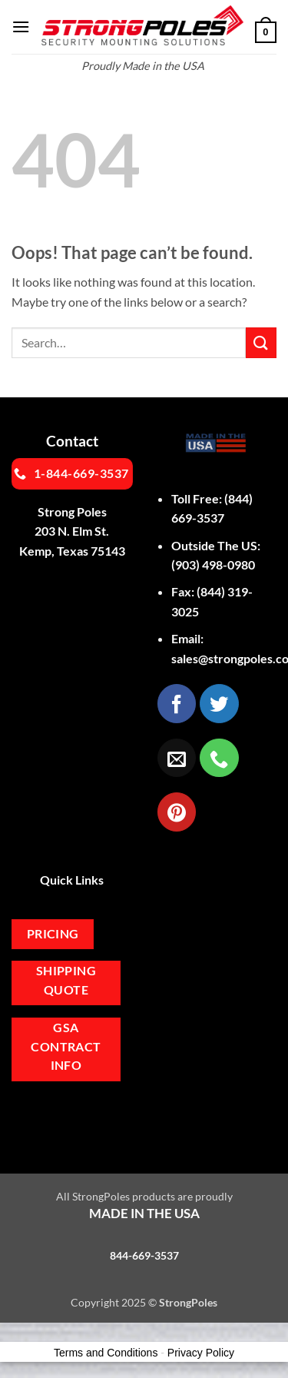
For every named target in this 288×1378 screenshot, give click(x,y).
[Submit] (261, 342)
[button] (21, 26)
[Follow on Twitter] (219, 703)
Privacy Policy (200, 1352)
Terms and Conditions (105, 1352)
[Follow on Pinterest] (176, 811)
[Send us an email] (176, 758)
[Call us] (219, 758)
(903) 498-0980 (213, 564)
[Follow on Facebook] (176, 703)
